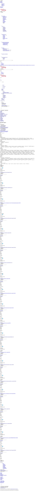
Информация (1, 474)
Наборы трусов (5, 468)
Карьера (3, 5)
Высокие (4, 466)
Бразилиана (1, 118)
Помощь (1, 479)
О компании (3, 3)
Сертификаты (1, 478)
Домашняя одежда (2, 113)
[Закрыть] (0, 80)
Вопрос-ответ (1, 482)
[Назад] (3, 94)
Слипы (1, 117)
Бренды (1, 473)
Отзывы (2, 4)
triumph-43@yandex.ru (4, 105)
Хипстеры (4, 464)
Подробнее (1, 190)
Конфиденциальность (2, 487)
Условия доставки (2, 481)
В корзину (2, 173)
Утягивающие (2, 120)
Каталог (1, 472)
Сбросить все (3, 128)
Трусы (3, 463)
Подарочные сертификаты (3, 115)
